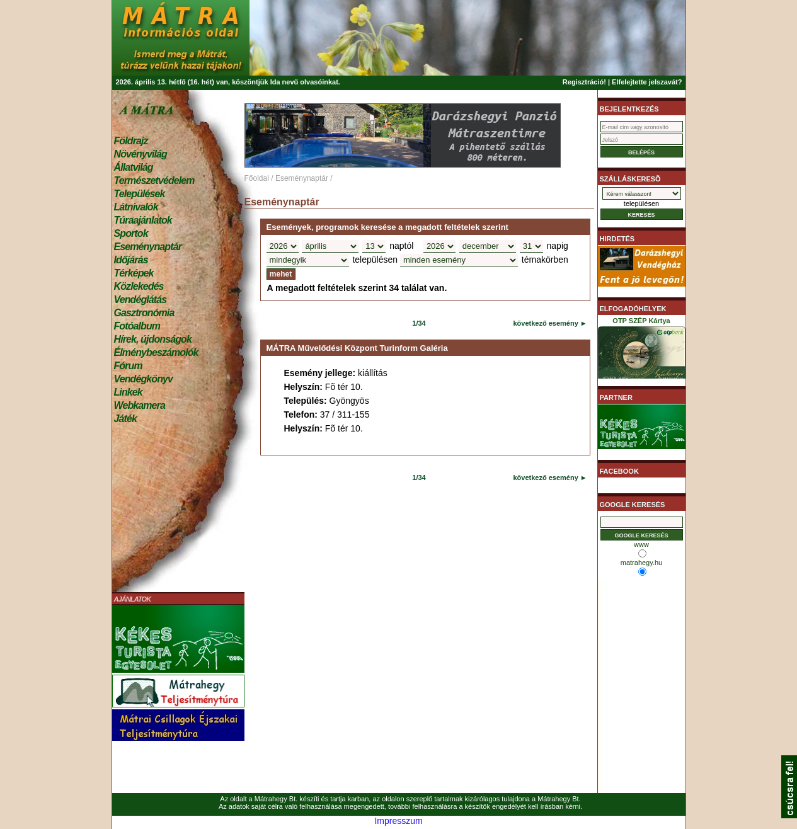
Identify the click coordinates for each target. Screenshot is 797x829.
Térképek (134, 273)
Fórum (128, 365)
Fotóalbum (137, 326)
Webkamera (139, 405)
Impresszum (398, 821)
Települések (139, 193)
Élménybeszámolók (156, 352)
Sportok (131, 233)
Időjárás (131, 259)
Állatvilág (133, 167)
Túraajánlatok (143, 220)
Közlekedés (139, 286)
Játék (125, 418)
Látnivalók (136, 207)
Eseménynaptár (147, 246)
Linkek (128, 392)
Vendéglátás (140, 299)
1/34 (418, 323)
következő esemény (545, 323)
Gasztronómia (144, 312)
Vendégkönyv (143, 379)
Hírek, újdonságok (153, 339)
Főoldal (256, 178)
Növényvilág (140, 154)
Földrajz (131, 140)
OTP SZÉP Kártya (641, 350)
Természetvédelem (154, 180)
